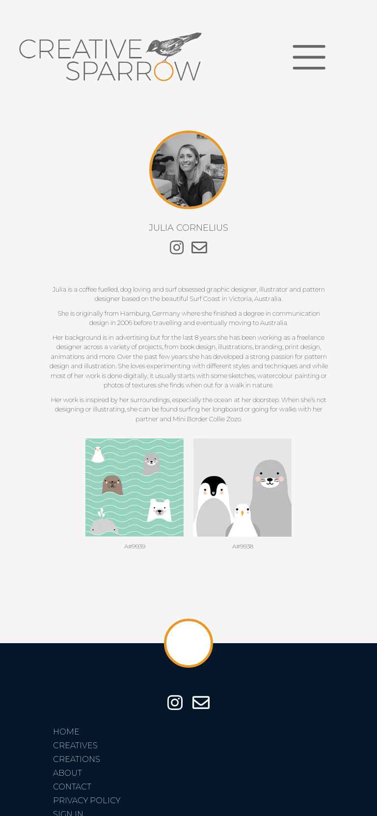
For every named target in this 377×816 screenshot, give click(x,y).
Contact (72, 786)
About (67, 773)
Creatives (75, 745)
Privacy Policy (86, 800)
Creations (76, 759)
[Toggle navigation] (309, 57)
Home (66, 731)
